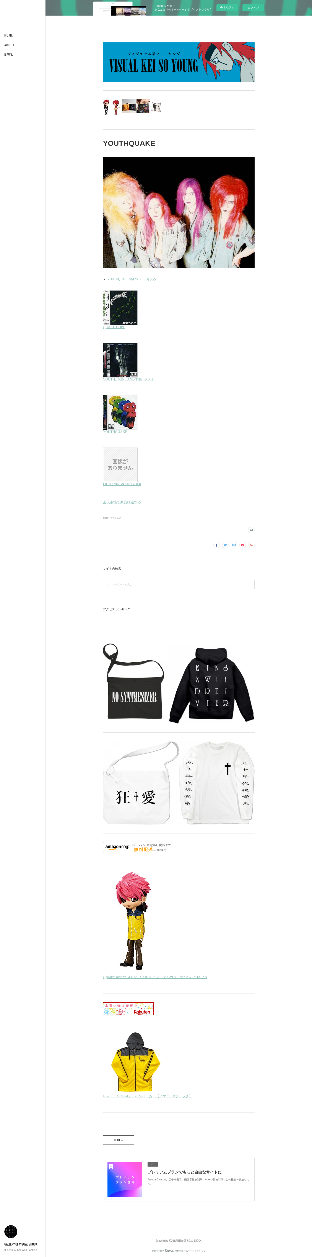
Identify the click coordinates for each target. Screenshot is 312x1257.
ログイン (253, 7)
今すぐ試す (227, 7)
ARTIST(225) (109, 518)
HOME (8, 35)
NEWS (8, 54)
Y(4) (119, 518)
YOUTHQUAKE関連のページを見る (131, 279)
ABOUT (9, 45)
